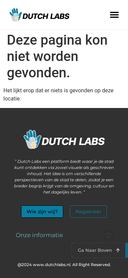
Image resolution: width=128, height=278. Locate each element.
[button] (114, 14)
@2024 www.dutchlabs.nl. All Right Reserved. (64, 264)
